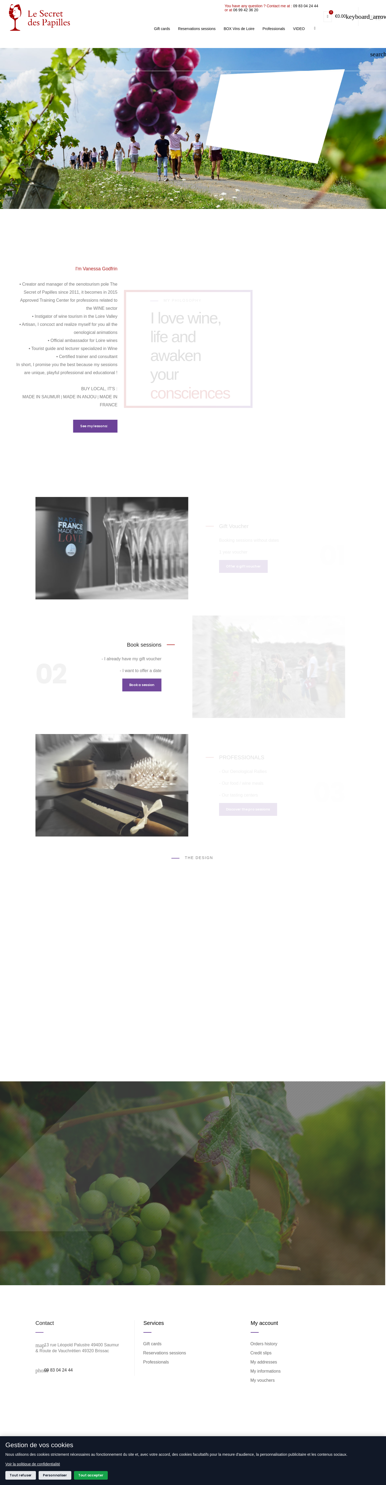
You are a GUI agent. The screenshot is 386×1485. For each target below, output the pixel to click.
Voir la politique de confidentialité (32, 1464)
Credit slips (261, 1353)
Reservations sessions (164, 1353)
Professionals (156, 1362)
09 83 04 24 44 (369, 33)
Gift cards (152, 1344)
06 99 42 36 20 (309, 37)
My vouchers (263, 1380)
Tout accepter (90, 1475)
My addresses (264, 1362)
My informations (266, 1371)
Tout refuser (21, 1475)
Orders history (264, 1344)
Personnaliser (55, 1475)
